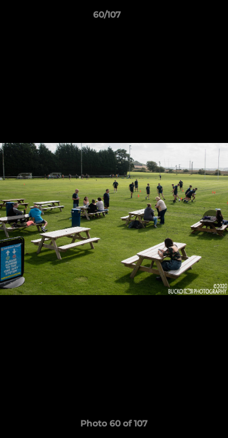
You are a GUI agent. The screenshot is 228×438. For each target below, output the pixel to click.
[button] (184, 17)
